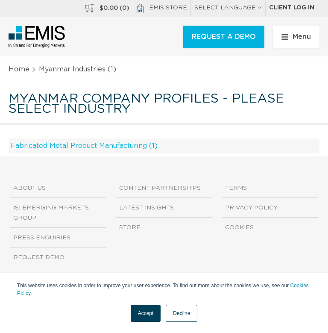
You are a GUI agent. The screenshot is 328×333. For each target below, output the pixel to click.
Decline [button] (181, 313)
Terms (236, 188)
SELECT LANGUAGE (228, 8)
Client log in (291, 8)
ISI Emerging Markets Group (51, 213)
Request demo (38, 257)
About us (29, 188)
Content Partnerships (160, 188)
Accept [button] (146, 313)
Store (130, 227)
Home (19, 69)
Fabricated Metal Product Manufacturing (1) (84, 145)
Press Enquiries (41, 238)
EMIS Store (162, 8)
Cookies (239, 227)
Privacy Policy (251, 208)
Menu (296, 36)
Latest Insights (146, 208)
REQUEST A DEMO (224, 36)
